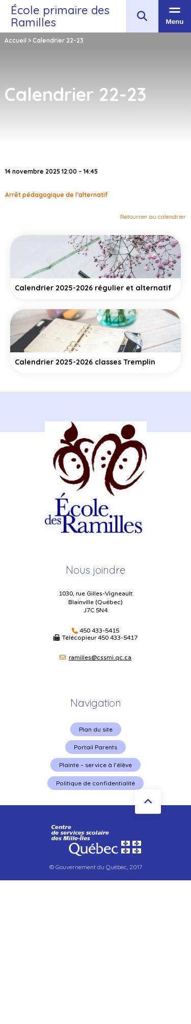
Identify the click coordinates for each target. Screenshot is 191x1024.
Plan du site (96, 729)
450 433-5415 (99, 630)
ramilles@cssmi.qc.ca (100, 657)
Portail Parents (95, 747)
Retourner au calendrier (153, 216)
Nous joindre (95, 570)
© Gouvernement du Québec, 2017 (95, 867)
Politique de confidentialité (95, 783)
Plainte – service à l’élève (95, 765)
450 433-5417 (118, 637)
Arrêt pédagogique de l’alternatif (56, 195)
